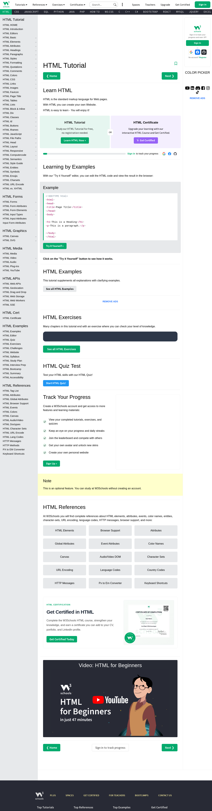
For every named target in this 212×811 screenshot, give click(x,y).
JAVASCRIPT (31, 11)
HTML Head (9, 142)
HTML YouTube (11, 270)
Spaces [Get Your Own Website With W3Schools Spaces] (136, 4)
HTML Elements (11, 41)
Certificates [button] (77, 4)
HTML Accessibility (13, 377)
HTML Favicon (11, 92)
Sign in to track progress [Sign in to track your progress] (110, 747)
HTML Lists (9, 104)
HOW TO (95, 11)
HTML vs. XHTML (12, 188)
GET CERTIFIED (91, 795)
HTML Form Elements (15, 210)
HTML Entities (10, 167)
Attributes (156, 530)
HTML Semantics (12, 159)
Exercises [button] (58, 4)
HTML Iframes (10, 129)
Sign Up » (51, 463)
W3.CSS (109, 11)
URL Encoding (64, 570)
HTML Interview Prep (14, 364)
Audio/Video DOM (110, 556)
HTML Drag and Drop (14, 292)
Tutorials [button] (21, 4)
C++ (127, 11)
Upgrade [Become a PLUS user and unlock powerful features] (165, 4)
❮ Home (51, 76)
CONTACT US (165, 795)
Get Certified (146, 140)
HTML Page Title (12, 96)
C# (136, 11)
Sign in (131, 153)
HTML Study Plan (12, 360)
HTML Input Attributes (15, 218)
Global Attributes (64, 543)
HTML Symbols (11, 171)
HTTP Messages (12, 441)
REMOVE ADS (110, 301)
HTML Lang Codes (13, 437)
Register (202, 57)
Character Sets (156, 556)
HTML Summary (12, 373)
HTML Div (8, 113)
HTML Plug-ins (11, 266)
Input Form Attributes (14, 222)
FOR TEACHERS (117, 795)
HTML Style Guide (13, 163)
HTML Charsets (11, 180)
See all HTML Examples (59, 289)
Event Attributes (110, 543)
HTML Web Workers (14, 300)
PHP (82, 11)
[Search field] (103, 5)
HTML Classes (11, 117)
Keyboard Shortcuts (13, 453)
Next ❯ (169, 76)
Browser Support (110, 530)
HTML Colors (10, 75)
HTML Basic (9, 37)
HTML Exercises (12, 343)
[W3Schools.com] (39, 797)
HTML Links (9, 83)
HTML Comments (12, 71)
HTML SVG (9, 240)
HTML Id (7, 121)
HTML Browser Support (15, 403)
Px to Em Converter (110, 583)
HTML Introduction (13, 29)
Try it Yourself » (55, 246)
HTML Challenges (13, 348)
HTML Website (11, 352)
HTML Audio (9, 262)
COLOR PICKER (197, 72)
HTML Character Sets (15, 428)
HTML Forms (10, 201)
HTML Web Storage (13, 296)
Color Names (156, 543)
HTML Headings (12, 50)
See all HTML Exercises (61, 349)
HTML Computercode (14, 154)
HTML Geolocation (13, 288)
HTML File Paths (12, 138)
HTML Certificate (12, 318)
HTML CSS (9, 79)
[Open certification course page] (149, 622)
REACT (167, 11)
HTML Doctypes (11, 424)
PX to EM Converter (14, 449)
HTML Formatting (12, 62)
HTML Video (9, 257)
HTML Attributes (11, 45)
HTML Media (10, 253)
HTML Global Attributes (15, 399)
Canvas (64, 556)
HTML (5, 11)
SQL (46, 11)
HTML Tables (10, 100)
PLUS (53, 795)
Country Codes (156, 570)
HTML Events (10, 407)
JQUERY (194, 11)
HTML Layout (10, 146)
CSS (16, 11)
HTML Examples (12, 331)
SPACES (70, 795)
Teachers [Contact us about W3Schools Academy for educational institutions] (150, 4)
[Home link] (6, 4)
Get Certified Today (61, 639)
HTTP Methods (11, 445)
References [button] (40, 4)
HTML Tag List (11, 390)
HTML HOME (10, 25)
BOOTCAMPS (141, 795)
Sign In (197, 43)
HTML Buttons (10, 125)
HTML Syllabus (11, 356)
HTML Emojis (10, 176)
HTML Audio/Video (13, 420)
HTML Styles (10, 58)
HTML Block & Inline (14, 108)
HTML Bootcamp (12, 369)
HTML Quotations (12, 66)
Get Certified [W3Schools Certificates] (182, 4)
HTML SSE (9, 304)
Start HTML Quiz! (56, 383)
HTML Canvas (10, 236)
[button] (115, 4)
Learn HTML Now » (75, 140)
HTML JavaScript (12, 134)
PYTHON (59, 11)
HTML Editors (10, 33)
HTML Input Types (13, 214)
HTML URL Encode (13, 184)
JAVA (72, 11)
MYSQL (180, 11)
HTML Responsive (13, 150)
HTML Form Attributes (15, 206)
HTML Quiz (9, 339)
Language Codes (110, 570)
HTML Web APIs (12, 283)
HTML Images (10, 87)
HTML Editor (10, 335)
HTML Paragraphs (13, 54)
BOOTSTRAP (150, 11)
